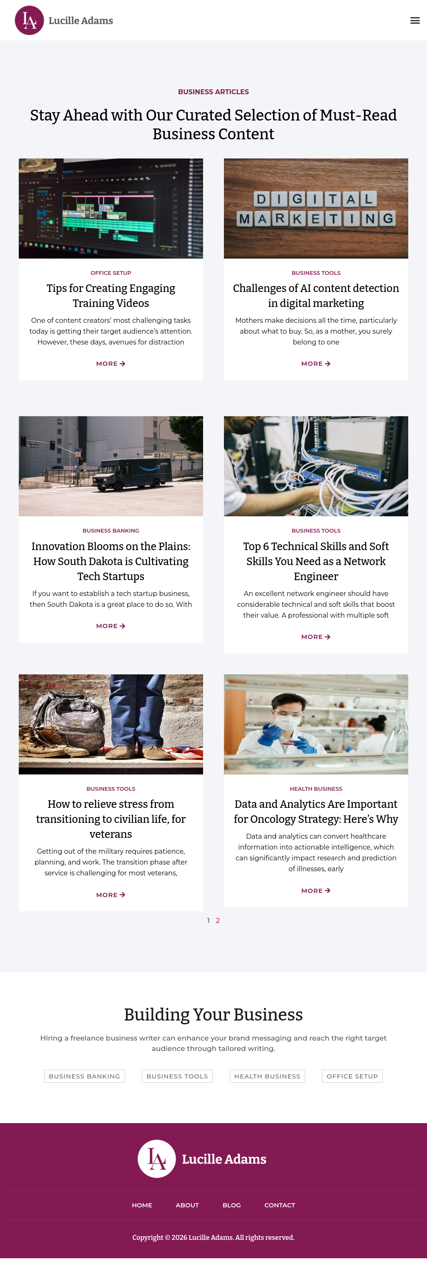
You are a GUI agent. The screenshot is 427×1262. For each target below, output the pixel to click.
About (186, 1208)
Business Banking (111, 531)
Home (139, 1208)
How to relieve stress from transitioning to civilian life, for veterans (111, 820)
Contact (282, 1208)
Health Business (316, 789)
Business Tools (315, 272)
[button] (415, 20)
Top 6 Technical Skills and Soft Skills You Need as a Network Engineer (316, 562)
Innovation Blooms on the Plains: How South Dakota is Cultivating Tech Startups (110, 562)
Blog (232, 1208)
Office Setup (110, 272)
